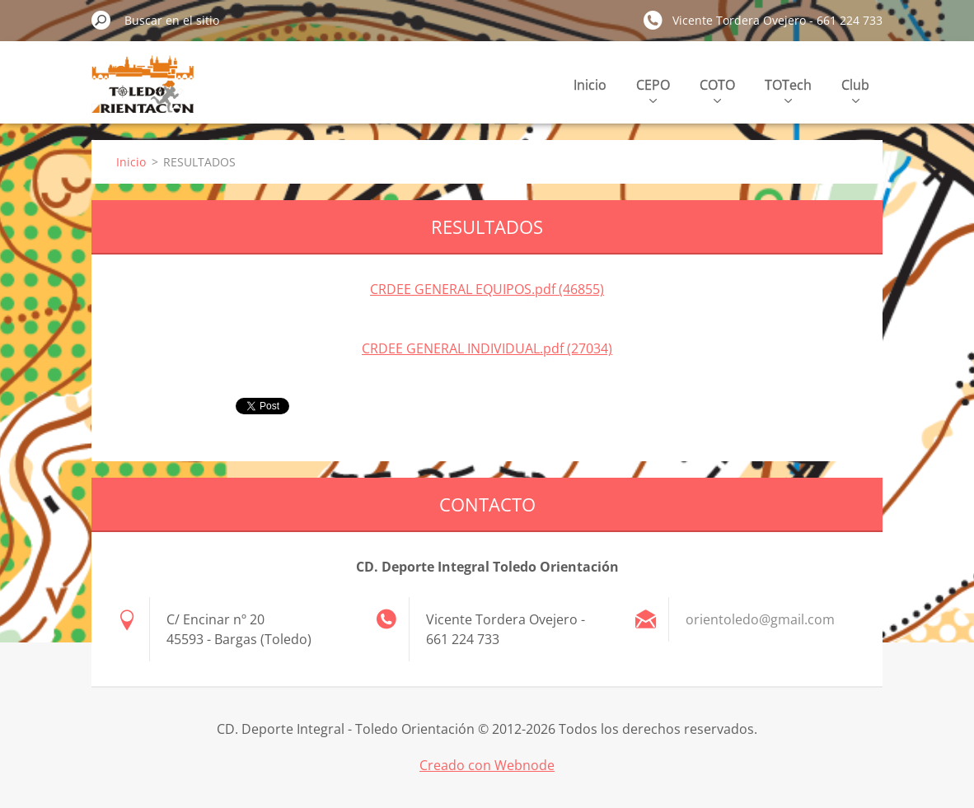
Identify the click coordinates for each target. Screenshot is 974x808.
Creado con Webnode (487, 765)
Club (855, 89)
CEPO (653, 89)
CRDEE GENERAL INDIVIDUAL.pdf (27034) (487, 348)
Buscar (101, 20)
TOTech (788, 89)
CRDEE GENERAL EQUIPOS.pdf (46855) (487, 289)
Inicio (590, 85)
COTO (717, 89)
